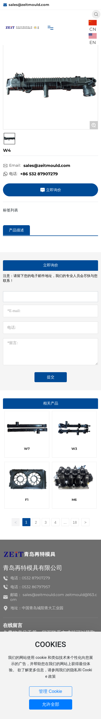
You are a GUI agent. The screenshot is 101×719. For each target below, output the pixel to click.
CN (92, 29)
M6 (74, 500)
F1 (27, 500)
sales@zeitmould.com (26, 4)
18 (75, 522)
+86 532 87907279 (39, 173)
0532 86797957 (36, 586)
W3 (74, 449)
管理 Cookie (50, 691)
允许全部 (50, 704)
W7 (27, 449)
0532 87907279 (36, 578)
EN (92, 42)
